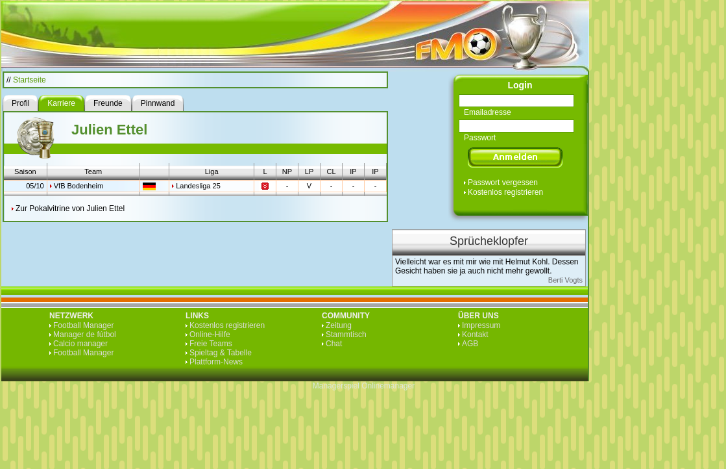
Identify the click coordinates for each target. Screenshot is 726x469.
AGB (470, 343)
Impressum (481, 325)
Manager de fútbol (84, 334)
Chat (334, 343)
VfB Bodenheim (78, 186)
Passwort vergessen (503, 182)
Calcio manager (80, 343)
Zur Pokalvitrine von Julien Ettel (70, 208)
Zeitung (339, 325)
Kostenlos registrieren (505, 192)
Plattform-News (216, 361)
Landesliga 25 (198, 186)
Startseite (29, 79)
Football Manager (83, 325)
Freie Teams (210, 343)
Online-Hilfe (209, 334)
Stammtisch (346, 334)
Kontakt (475, 334)
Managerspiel (336, 385)
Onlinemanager (388, 385)
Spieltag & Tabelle (220, 352)
